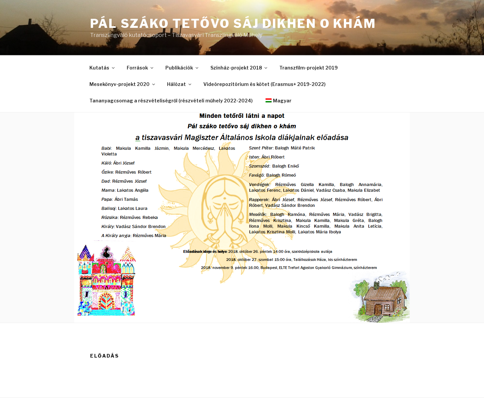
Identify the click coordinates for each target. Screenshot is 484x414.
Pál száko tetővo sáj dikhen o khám (233, 23)
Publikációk (182, 68)
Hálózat (179, 84)
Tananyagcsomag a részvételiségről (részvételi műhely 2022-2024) (171, 100)
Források (140, 68)
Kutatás (102, 68)
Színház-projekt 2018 (239, 68)
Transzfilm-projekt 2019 (308, 68)
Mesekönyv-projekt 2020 (122, 84)
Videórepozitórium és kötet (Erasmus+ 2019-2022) (264, 84)
